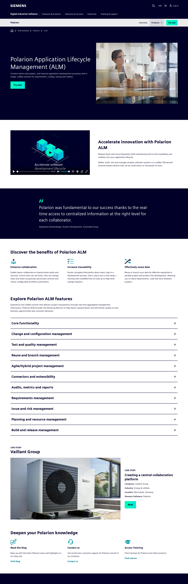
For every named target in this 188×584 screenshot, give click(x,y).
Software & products (51, 14)
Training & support (109, 14)
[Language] (159, 6)
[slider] (33, 171)
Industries (91, 14)
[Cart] (165, 5)
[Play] (14, 171)
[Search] (153, 5)
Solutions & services (74, 14)
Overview (143, 23)
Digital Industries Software (24, 14)
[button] (17, 85)
